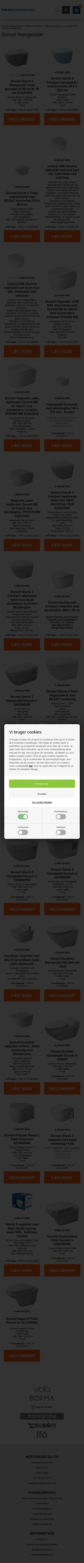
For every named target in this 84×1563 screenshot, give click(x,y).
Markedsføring (60, 815)
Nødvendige (23, 815)
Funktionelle (23, 830)
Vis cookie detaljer (42, 802)
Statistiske (61, 830)
